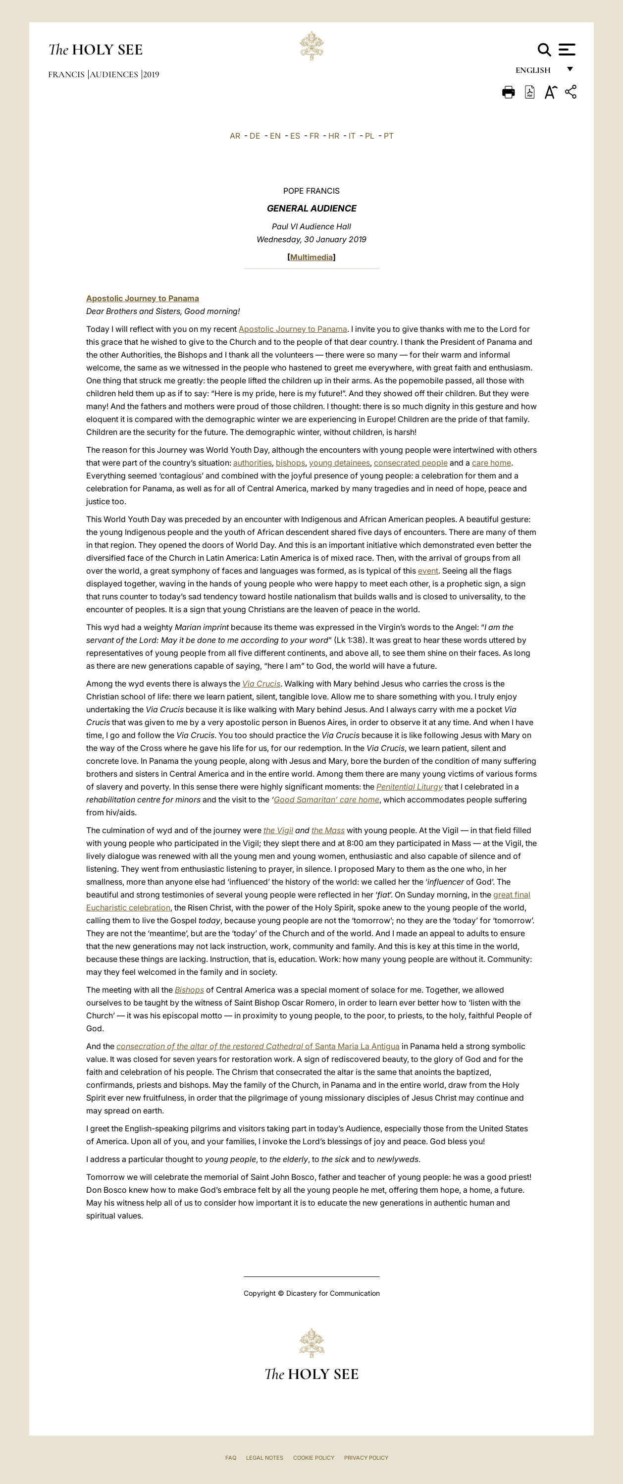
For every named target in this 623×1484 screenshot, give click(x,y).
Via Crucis (261, 684)
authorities (252, 463)
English (538, 73)
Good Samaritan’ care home (326, 799)
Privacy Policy (366, 1457)
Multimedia (311, 257)
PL (369, 136)
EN (275, 136)
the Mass (328, 830)
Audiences (115, 74)
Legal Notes (264, 1457)
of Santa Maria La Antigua (258, 1046)
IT (352, 136)
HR (333, 136)
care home (491, 463)
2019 (151, 74)
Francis (67, 74)
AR (235, 136)
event (428, 571)
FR (314, 136)
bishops (290, 463)
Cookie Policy (313, 1457)
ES (295, 136)
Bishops (189, 990)
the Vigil (278, 830)
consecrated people (411, 463)
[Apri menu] (565, 49)
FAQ (230, 1457)
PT (389, 136)
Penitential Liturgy (409, 787)
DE (255, 136)
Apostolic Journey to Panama (142, 298)
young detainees (339, 463)
